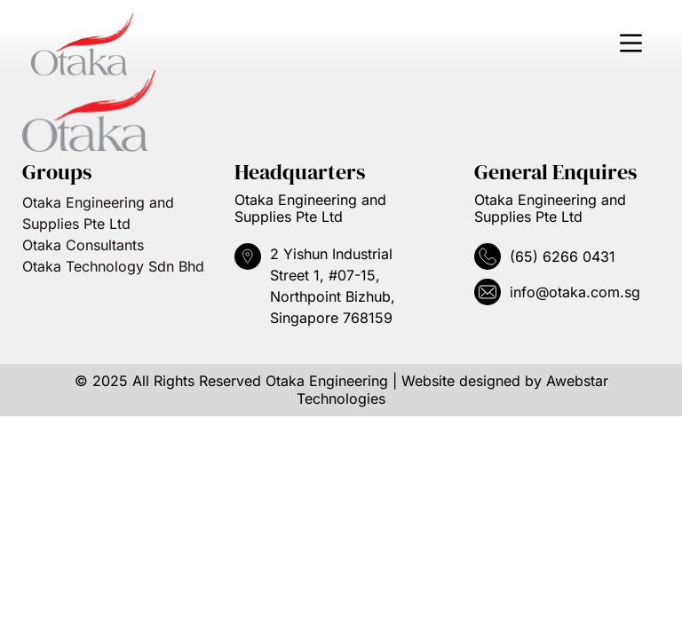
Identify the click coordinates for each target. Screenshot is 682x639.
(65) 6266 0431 (562, 256)
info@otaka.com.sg (575, 292)
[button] (630, 44)
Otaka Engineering (327, 381)
